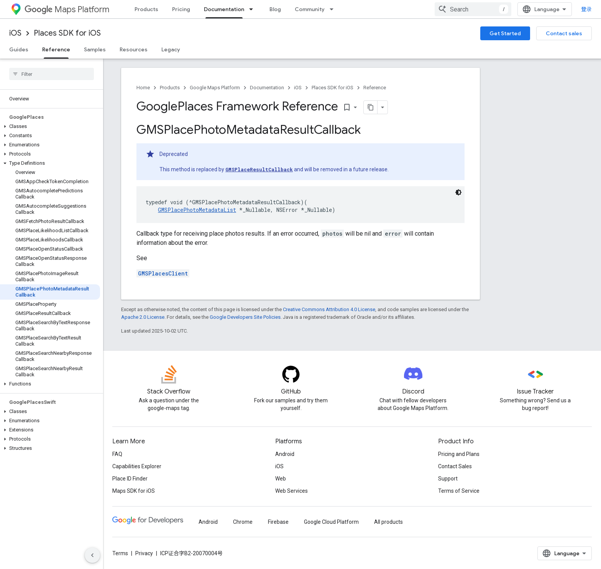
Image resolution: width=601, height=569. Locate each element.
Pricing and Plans (458, 454)
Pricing (181, 9)
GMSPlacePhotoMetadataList (197, 209)
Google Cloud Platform (331, 522)
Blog (275, 9)
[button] (50, 126)
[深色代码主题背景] (458, 192)
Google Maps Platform (215, 87)
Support (448, 479)
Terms (120, 553)
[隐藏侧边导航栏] (92, 555)
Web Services (291, 491)
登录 (586, 9)
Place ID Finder (130, 479)
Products (146, 9)
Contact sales (564, 33)
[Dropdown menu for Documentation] (253, 9)
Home (143, 87)
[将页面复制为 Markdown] (371, 107)
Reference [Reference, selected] (56, 49)
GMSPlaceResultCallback (259, 169)
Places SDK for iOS (67, 33)
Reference (374, 87)
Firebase (278, 522)
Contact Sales (455, 466)
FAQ (117, 454)
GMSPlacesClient (163, 273)
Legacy (170, 49)
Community (310, 9)
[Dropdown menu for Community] (334, 9)
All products (388, 522)
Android (284, 454)
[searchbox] (51, 74)
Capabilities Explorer (136, 466)
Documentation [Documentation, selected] (224, 9)
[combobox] (473, 9)
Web (280, 479)
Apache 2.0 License (142, 317)
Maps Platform (67, 9)
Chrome (243, 522)
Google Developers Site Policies (245, 317)
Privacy (144, 553)
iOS (15, 33)
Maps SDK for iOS (133, 491)
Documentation (267, 87)
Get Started (505, 33)
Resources (134, 49)
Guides (18, 49)
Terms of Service (458, 491)
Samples (95, 49)
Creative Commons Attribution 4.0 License (329, 309)
